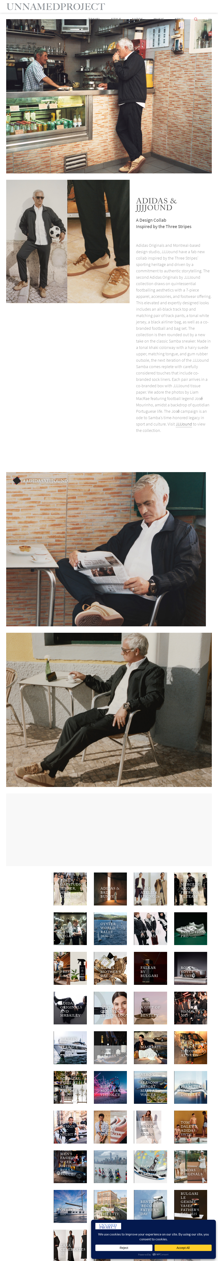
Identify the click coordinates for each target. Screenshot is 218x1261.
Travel (94, 19)
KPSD (179, 19)
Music (159, 19)
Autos (137, 19)
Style (116, 19)
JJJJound (183, 424)
